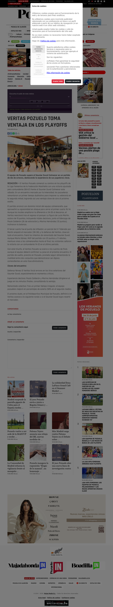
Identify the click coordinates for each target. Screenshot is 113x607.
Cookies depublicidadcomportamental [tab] (38, 72)
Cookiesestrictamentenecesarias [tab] (38, 49)
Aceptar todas (58, 81)
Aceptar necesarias (73, 81)
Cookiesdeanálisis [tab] (38, 56)
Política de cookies (48, 41)
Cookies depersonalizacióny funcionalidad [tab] (38, 64)
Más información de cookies (58, 73)
